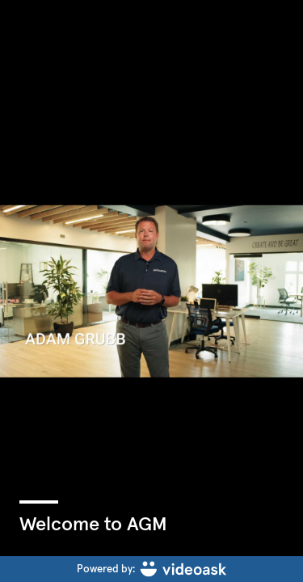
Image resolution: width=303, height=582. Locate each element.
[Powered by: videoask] (151, 569)
